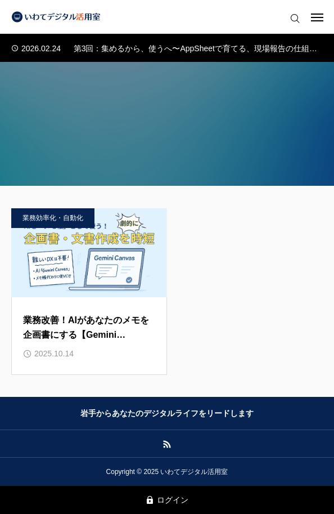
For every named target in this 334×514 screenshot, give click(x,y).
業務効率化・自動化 (52, 218)
